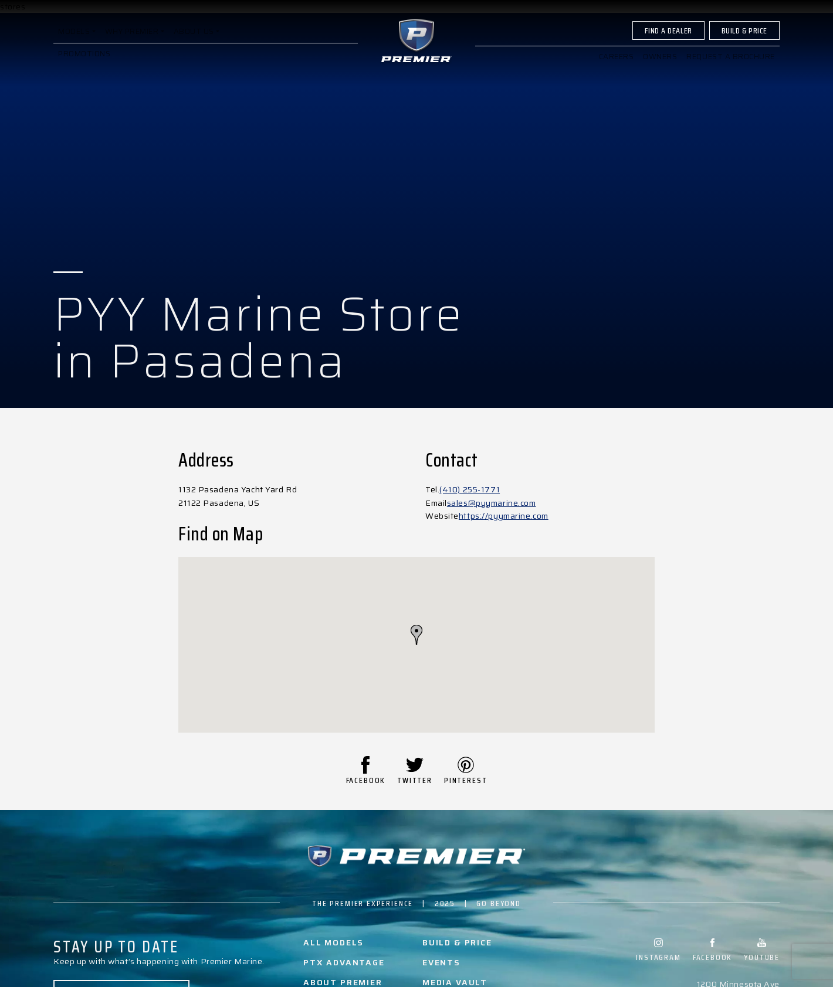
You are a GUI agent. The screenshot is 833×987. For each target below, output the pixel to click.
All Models (333, 942)
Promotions (84, 63)
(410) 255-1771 (469, 489)
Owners (660, 66)
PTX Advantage (344, 962)
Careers (616, 66)
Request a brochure (730, 66)
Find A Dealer (668, 40)
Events (441, 962)
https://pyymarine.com (503, 515)
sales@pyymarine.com (491, 502)
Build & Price (744, 40)
